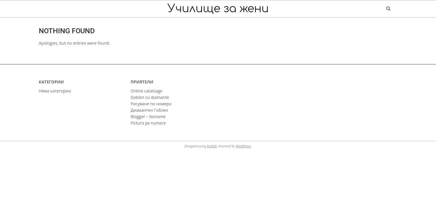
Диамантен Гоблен (149, 110)
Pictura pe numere (148, 123)
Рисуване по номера (151, 103)
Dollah (212, 146)
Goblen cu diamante (150, 97)
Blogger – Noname (148, 116)
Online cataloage (146, 91)
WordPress (243, 146)
